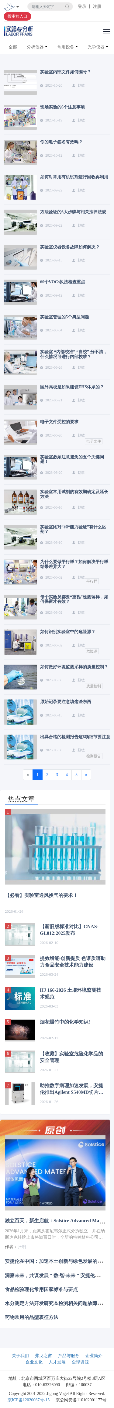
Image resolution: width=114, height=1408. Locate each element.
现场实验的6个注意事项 (62, 107)
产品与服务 (68, 1355)
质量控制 (93, 686)
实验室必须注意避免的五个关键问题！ (72, 459)
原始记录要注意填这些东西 (65, 701)
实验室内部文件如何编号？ (65, 72)
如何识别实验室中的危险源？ (67, 631)
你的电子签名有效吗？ (61, 142)
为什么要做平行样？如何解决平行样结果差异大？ (74, 564)
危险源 (91, 651)
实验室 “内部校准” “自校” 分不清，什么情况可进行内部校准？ (73, 354)
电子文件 (93, 441)
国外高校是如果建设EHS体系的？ (72, 387)
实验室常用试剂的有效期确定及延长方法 (74, 494)
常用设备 (65, 47)
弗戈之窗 (43, 1355)
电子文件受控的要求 (59, 422)
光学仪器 (96, 47)
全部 (13, 47)
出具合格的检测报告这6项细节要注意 (75, 737)
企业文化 (34, 1362)
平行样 (91, 581)
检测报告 (93, 756)
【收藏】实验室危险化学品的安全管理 (71, 1057)
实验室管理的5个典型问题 (64, 317)
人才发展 (57, 1362)
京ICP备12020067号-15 (29, 1400)
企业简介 (93, 1355)
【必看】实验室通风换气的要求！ (41, 895)
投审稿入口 (17, 16)
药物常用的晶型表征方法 (31, 1317)
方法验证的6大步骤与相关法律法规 (73, 212)
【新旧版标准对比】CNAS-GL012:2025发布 (69, 930)
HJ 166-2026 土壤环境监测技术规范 (70, 993)
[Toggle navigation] (17, 7)
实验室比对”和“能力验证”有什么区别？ (73, 529)
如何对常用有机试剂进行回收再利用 (74, 177)
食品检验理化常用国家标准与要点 (41, 1289)
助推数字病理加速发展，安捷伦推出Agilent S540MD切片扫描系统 (71, 1089)
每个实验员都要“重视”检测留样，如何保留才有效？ (74, 599)
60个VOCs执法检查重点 (62, 282)
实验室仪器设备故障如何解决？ (70, 247)
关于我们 (20, 1355)
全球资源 (80, 1362)
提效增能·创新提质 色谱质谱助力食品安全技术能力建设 (72, 962)
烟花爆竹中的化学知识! (65, 1021)
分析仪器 (35, 47)
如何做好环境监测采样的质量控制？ (74, 667)
